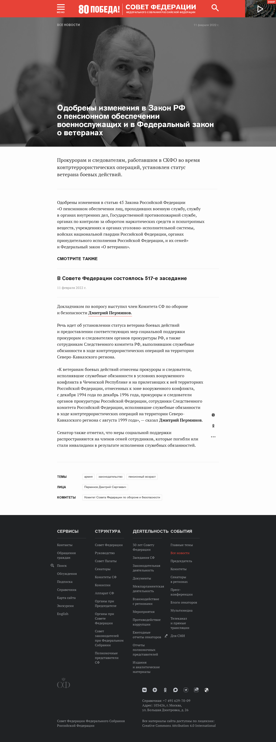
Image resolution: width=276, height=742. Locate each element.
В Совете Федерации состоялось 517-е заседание (122, 278)
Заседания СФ (144, 557)
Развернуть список (213, 437)
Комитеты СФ (106, 577)
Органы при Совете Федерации (104, 618)
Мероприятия (143, 611)
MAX (175, 690)
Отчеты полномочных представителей (145, 649)
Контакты (64, 545)
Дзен (155, 690)
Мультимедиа (182, 610)
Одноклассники (213, 426)
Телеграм (186, 690)
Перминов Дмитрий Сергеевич (105, 487)
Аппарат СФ (104, 593)
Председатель (181, 561)
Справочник (67, 590)
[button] (61, 8)
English (62, 614)
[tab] (213, 428)
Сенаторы (103, 569)
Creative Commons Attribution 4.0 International (179, 725)
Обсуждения (67, 573)
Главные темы (182, 545)
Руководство (105, 553)
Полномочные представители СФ (107, 657)
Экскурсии (65, 606)
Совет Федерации (109, 545)
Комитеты (179, 569)
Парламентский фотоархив (206, 690)
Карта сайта (66, 598)
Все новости (68, 25)
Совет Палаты (106, 561)
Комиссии (103, 585)
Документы (142, 578)
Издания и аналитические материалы (146, 667)
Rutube (196, 690)
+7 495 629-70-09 (176, 700)
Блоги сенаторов (184, 602)
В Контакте (213, 415)
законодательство (110, 476)
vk (144, 690)
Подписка (64, 581)
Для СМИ (178, 636)
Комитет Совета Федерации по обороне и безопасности (122, 497)
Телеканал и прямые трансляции (180, 623)
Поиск (62, 565)
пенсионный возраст (142, 476)
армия (88, 476)
